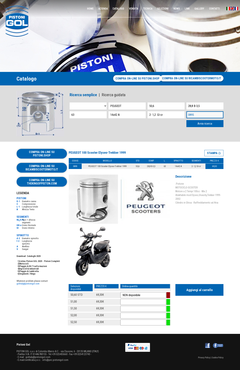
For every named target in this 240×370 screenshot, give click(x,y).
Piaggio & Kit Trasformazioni (33, 266)
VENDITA (133, 8)
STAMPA (214, 153)
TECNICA (147, 8)
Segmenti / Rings (27, 274)
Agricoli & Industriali (29, 269)
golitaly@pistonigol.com (28, 283)
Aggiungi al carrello (199, 290)
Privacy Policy (204, 357)
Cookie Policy (217, 357)
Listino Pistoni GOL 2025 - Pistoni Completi (39, 261)
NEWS (176, 8)
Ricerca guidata (113, 95)
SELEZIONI (163, 8)
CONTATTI (214, 8)
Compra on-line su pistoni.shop (134, 78)
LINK (187, 8)
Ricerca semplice (83, 95)
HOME (90, 8)
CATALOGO (118, 8)
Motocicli (23, 263)
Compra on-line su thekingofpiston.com (42, 181)
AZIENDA (103, 8)
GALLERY (199, 8)
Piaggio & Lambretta (29, 271)
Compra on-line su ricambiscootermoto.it (191, 78)
